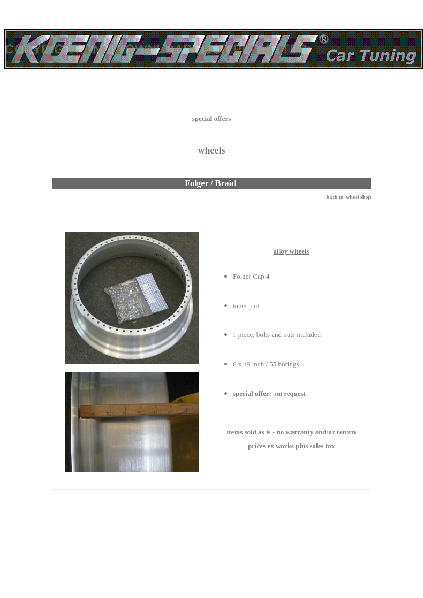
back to (336, 197)
